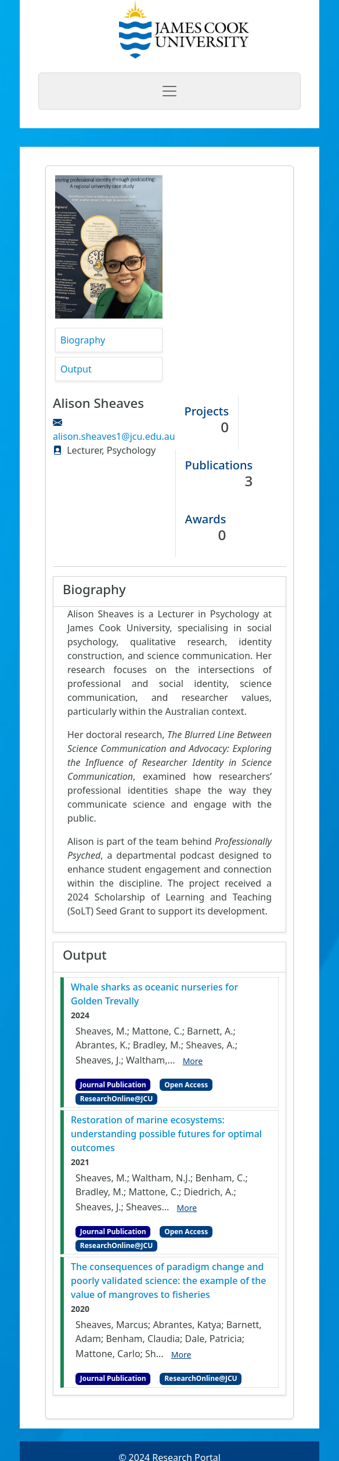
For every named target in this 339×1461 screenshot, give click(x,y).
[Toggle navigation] (169, 91)
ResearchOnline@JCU (116, 1099)
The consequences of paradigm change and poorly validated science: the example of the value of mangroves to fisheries (168, 1280)
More (193, 1060)
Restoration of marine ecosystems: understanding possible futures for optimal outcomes (166, 1133)
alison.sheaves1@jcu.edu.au (114, 436)
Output (76, 369)
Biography (82, 340)
